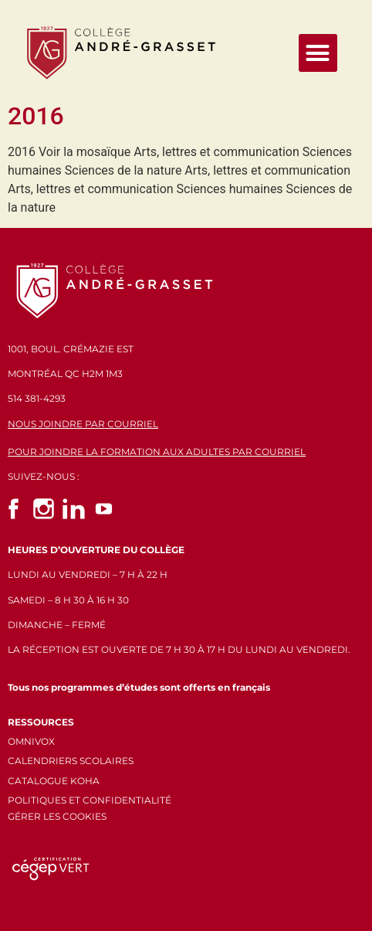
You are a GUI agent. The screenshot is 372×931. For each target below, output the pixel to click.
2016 (36, 116)
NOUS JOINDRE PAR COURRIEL (83, 424)
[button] (318, 53)
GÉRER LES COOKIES (57, 816)
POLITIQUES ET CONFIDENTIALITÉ (89, 800)
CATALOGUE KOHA (54, 781)
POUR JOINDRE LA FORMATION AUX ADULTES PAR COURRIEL (157, 451)
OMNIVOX (31, 741)
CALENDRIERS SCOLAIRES (71, 760)
